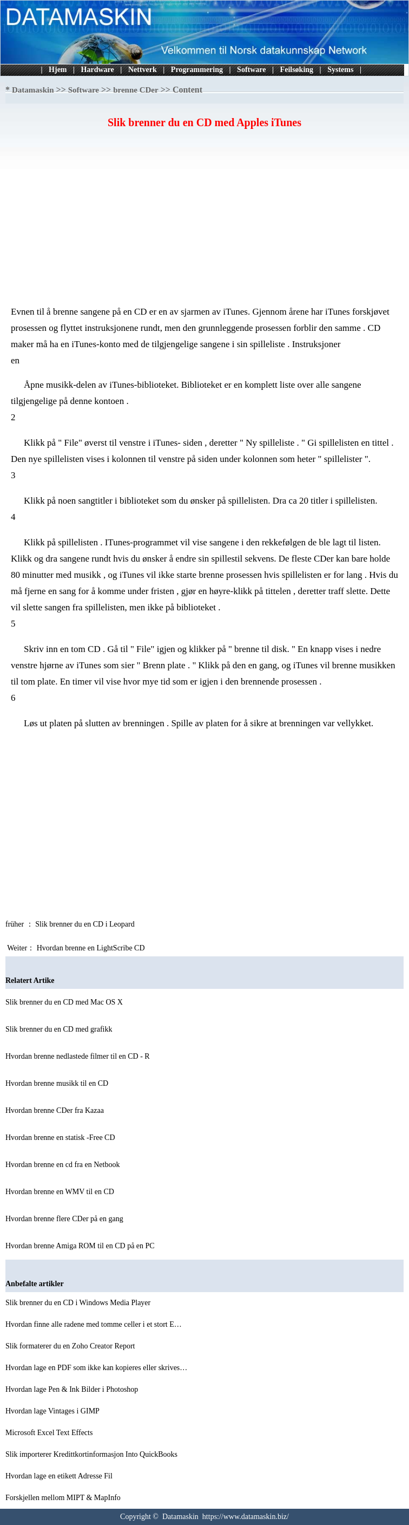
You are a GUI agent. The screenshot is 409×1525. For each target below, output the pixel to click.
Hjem (58, 70)
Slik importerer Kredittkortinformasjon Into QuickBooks (92, 1454)
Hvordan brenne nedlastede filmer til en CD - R (78, 1056)
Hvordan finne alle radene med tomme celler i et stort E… (93, 1324)
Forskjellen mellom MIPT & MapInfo (63, 1498)
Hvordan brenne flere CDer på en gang (65, 1219)
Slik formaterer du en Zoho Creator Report (71, 1346)
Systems (340, 70)
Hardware (97, 70)
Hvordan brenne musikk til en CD (57, 1083)
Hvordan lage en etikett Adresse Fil (59, 1476)
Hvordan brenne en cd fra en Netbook (63, 1165)
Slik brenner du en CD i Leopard (85, 924)
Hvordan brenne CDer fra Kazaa (55, 1110)
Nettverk (142, 70)
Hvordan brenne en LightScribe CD (92, 948)
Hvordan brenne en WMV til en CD (60, 1192)
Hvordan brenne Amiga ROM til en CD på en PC (80, 1246)
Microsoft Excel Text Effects (50, 1433)
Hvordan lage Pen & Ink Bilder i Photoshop (72, 1389)
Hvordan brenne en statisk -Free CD (61, 1137)
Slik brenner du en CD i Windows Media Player (79, 1303)
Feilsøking (296, 70)
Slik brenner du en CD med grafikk (59, 1029)
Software (251, 70)
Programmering (197, 70)
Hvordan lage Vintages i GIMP (53, 1411)
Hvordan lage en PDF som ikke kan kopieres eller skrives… (96, 1368)
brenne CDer (135, 90)
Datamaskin (33, 90)
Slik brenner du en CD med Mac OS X (64, 1002)
